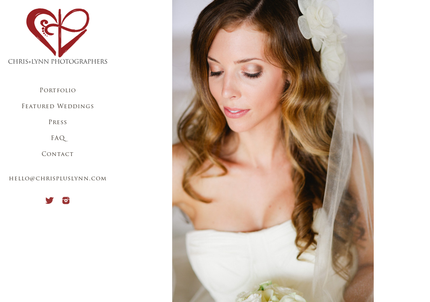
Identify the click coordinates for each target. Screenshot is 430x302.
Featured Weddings (57, 107)
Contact (58, 154)
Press (57, 123)
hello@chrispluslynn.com (58, 179)
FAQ (58, 138)
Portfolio (57, 91)
